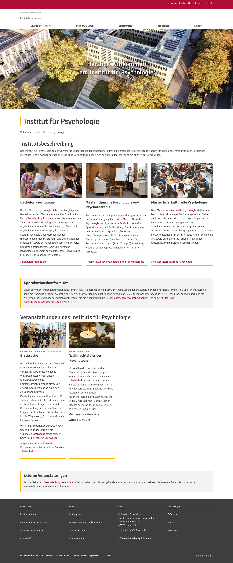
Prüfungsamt (75, 514)
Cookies (107, 555)
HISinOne (172, 530)
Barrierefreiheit (63, 555)
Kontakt (198, 3)
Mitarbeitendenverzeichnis (33, 522)
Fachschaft (25, 538)
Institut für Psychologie (30, 18)
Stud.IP (171, 522)
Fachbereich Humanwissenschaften (34, 12)
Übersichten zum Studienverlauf (85, 522)
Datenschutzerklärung (43, 555)
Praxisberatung (76, 538)
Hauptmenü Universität (181, 3)
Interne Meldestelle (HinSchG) (87, 555)
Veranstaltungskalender (32, 530)
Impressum (25, 555)
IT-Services (172, 514)
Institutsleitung (28, 514)
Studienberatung (77, 530)
